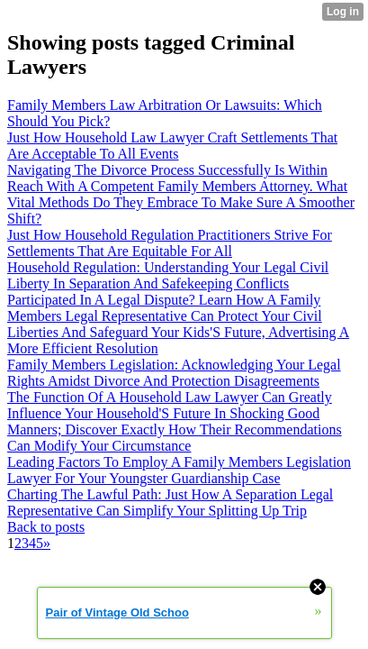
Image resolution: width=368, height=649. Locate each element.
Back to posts (46, 527)
